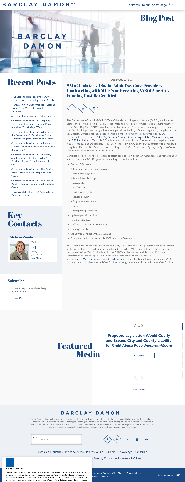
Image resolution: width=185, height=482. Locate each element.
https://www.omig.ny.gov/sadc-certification (100, 258)
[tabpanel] (138, 340)
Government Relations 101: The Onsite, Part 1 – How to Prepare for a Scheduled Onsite (32, 184)
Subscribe (141, 452)
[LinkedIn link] (83, 108)
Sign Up (18, 298)
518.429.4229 (37, 254)
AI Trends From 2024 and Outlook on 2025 (33, 116)
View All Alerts (138, 389)
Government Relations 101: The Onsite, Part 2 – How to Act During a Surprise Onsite (32, 172)
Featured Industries (50, 452)
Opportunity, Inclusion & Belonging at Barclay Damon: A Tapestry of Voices (92, 458)
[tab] (182, 326)
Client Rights (117, 473)
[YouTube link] (147, 439)
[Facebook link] (72, 108)
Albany (34, 251)
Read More (36, 257)
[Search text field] (59, 439)
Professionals (94, 452)
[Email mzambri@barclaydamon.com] (37, 248)
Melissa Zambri (22, 237)
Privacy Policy (133, 473)
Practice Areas (74, 452)
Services (134, 5)
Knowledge (159, 5)
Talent (146, 5)
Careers (110, 452)
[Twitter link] (94, 108)
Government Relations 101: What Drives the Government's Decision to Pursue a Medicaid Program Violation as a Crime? (32, 135)
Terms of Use (106, 476)
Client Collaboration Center (97, 473)
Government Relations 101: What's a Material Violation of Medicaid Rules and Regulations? (33, 146)
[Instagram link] (137, 439)
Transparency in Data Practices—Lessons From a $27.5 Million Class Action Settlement (33, 108)
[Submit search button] (35, 438)
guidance (118, 248)
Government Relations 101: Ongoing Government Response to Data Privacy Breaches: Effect (32, 124)
